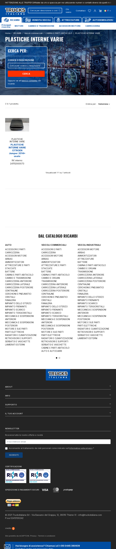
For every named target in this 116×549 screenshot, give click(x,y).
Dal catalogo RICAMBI (58, 236)
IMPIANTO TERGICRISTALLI (18, 313)
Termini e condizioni (46, 536)
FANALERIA (10, 300)
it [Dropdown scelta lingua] (107, 10)
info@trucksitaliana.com (90, 515)
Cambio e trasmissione (41, 26)
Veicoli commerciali (53, 245)
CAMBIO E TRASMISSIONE (18, 278)
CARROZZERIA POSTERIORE (19, 287)
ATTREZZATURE (86, 259)
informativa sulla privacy (80, 448)
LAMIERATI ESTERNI (15, 344)
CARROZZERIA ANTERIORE (18, 281)
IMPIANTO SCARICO (15, 309)
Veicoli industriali (89, 245)
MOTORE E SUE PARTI (16, 328)
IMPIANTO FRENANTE (16, 306)
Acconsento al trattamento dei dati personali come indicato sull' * (51, 448)
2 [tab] (59, 357)
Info (58, 395)
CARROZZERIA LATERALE (17, 284)
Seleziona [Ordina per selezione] (104, 104)
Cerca (26, 73)
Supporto (58, 404)
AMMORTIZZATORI (14, 262)
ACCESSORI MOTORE (16, 255)
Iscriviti (14, 455)
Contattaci (81, 10)
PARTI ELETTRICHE (14, 332)
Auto (8, 245)
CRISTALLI (10, 297)
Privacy (33, 536)
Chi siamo (68, 10)
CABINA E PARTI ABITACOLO (19, 274)
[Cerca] (45, 10)
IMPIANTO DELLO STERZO (18, 303)
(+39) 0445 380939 (69, 545)
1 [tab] (56, 357)
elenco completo (29, 80)
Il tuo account (58, 413)
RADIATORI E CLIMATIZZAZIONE (21, 335)
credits (10, 528)
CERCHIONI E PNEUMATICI (18, 293)
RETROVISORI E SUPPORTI (18, 338)
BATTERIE (10, 271)
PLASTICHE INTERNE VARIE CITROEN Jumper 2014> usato (17, 150)
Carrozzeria (92, 26)
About (58, 386)
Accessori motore (70, 26)
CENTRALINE (11, 290)
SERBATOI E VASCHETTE (17, 341)
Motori (19, 26)
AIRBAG (9, 259)
